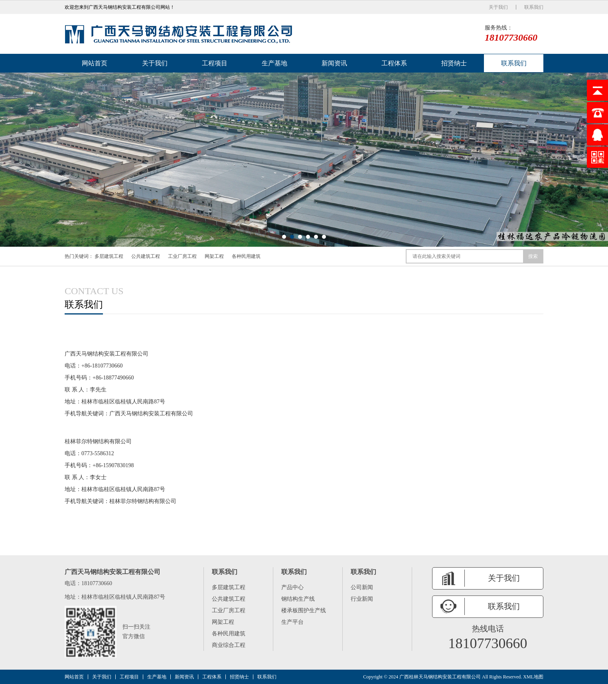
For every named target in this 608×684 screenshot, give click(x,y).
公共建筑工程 (145, 256)
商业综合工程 (228, 645)
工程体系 (394, 63)
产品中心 (292, 587)
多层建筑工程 (109, 256)
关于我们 (498, 7)
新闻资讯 (334, 63)
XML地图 (533, 677)
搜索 (533, 256)
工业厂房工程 (182, 256)
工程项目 (214, 63)
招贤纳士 (454, 63)
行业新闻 (362, 599)
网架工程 (214, 256)
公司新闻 (362, 587)
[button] (284, 237)
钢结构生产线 (298, 599)
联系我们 (533, 7)
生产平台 (292, 622)
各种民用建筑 (246, 256)
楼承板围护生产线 (303, 610)
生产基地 (274, 63)
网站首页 (94, 63)
